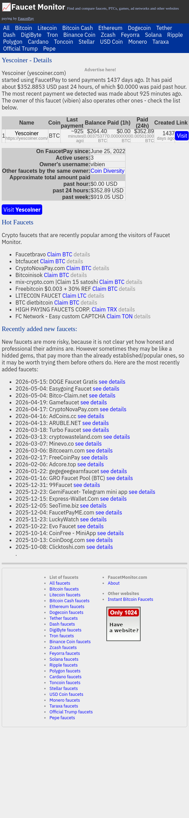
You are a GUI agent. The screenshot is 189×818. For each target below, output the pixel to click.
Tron (52, 34)
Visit (182, 136)
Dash (9, 34)
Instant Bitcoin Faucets (130, 599)
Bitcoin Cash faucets (69, 601)
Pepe (49, 48)
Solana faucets (63, 659)
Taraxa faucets (63, 706)
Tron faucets (61, 636)
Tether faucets (63, 618)
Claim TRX (104, 309)
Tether (164, 27)
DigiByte (31, 34)
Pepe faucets (62, 718)
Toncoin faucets (64, 683)
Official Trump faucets (71, 712)
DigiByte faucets (65, 630)
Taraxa (160, 41)
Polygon (12, 41)
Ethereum (110, 27)
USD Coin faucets (66, 694)
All (6, 27)
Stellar (87, 41)
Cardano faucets (65, 677)
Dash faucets (62, 624)
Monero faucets (64, 700)
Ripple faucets (63, 665)
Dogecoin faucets (66, 612)
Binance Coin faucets (70, 642)
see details (112, 381)
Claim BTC (59, 254)
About (114, 583)
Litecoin (47, 27)
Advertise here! (100, 70)
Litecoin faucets (64, 595)
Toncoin (63, 41)
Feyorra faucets (64, 653)
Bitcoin (23, 27)
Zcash (108, 34)
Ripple (175, 34)
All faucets (59, 583)
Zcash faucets (63, 647)
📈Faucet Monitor (33, 7)
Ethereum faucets (66, 606)
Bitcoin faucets (64, 589)
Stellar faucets (63, 688)
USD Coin (111, 41)
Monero (137, 41)
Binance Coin (79, 34)
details (81, 254)
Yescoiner (27, 133)
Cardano (38, 41)
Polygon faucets (65, 671)
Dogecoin (139, 27)
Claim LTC (74, 295)
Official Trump (20, 48)
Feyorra (130, 34)
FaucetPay (26, 18)
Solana (153, 34)
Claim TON (120, 316)
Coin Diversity (108, 171)
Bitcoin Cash (77, 27)
